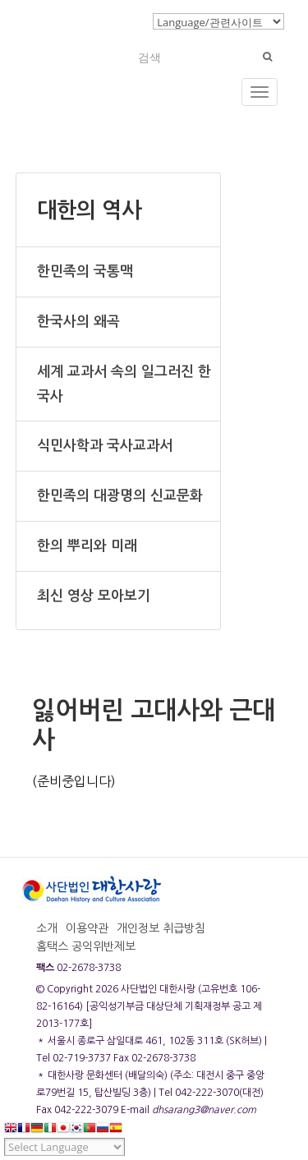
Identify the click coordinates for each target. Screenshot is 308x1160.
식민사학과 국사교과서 (104, 446)
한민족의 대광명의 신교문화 (120, 496)
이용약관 (87, 928)
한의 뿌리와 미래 (87, 546)
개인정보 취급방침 (161, 928)
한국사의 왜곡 (78, 322)
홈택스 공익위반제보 (86, 946)
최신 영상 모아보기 (93, 596)
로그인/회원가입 (102, 20)
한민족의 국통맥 (85, 271)
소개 (46, 928)
